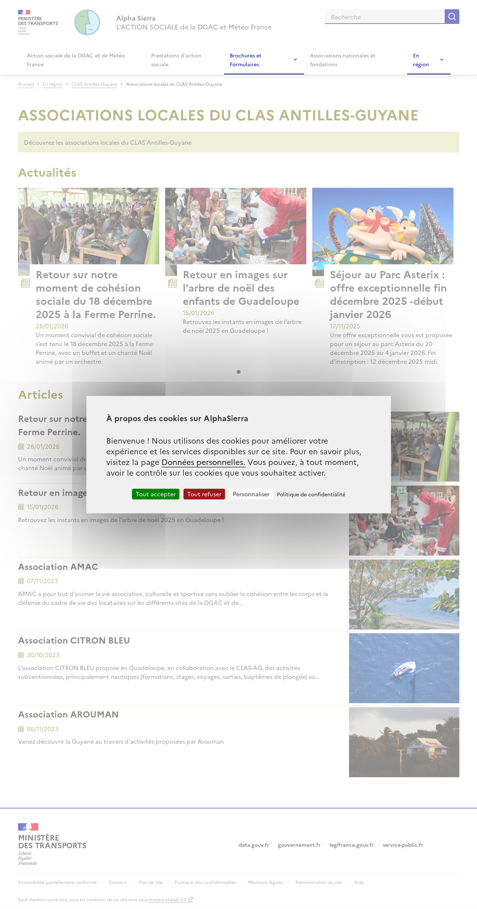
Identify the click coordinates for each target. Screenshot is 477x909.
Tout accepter (156, 494)
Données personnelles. (203, 461)
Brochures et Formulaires (245, 60)
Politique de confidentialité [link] (311, 494)
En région (421, 60)
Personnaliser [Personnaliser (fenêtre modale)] (251, 494)
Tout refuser (204, 494)
